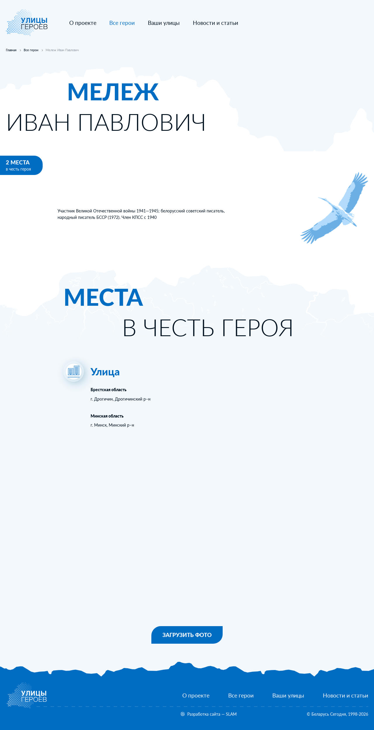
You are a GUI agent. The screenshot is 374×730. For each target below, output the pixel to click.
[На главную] (27, 34)
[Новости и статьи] (215, 23)
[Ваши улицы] (164, 23)
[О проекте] (82, 23)
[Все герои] (241, 695)
